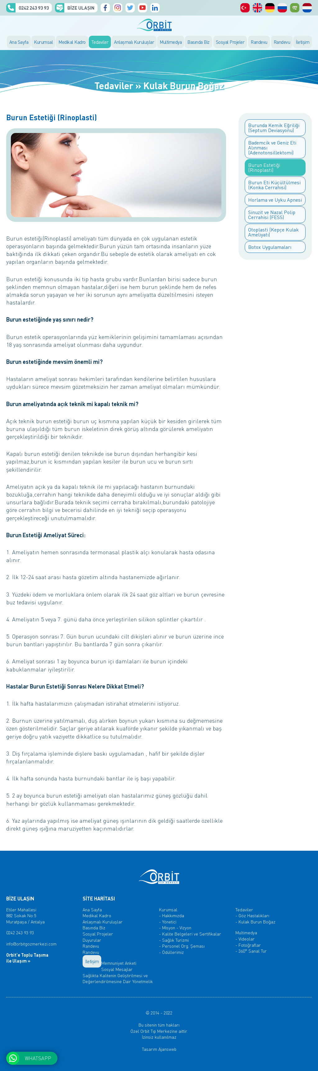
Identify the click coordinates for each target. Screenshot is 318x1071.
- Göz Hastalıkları (252, 915)
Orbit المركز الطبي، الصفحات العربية (294, 7)
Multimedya (171, 42)
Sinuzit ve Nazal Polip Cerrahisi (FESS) (271, 214)
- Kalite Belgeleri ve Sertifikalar (190, 933)
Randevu (259, 42)
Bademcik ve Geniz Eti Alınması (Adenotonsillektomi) (272, 147)
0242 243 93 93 (34, 8)
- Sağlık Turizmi (174, 940)
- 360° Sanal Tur (251, 951)
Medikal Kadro (72, 42)
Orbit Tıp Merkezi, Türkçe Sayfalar (245, 7)
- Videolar (245, 938)
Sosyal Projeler (230, 42)
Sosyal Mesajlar (117, 969)
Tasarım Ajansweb (159, 1049)
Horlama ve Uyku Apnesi (275, 199)
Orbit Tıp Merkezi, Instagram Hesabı (117, 7)
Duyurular (92, 940)
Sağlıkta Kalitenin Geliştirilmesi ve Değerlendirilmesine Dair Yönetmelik (118, 978)
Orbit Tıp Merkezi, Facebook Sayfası (105, 7)
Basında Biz (198, 42)
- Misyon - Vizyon (175, 927)
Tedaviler (100, 42)
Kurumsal (43, 42)
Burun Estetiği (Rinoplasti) (264, 167)
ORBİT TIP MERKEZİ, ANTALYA (159, 25)
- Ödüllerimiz (171, 952)
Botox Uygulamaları (269, 247)
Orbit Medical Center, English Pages (257, 7)
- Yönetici (167, 921)
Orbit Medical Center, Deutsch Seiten (270, 7)
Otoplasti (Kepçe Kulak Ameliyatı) (273, 232)
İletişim (302, 42)
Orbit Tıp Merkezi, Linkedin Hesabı (155, 7)
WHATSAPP (38, 1058)
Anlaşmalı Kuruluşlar (134, 42)
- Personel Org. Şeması (182, 946)
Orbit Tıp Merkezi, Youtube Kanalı (142, 7)
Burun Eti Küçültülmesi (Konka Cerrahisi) (274, 184)
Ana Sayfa (19, 42)
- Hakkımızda (171, 915)
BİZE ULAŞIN (80, 8)
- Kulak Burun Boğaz (255, 921)
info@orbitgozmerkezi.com (31, 943)
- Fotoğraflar (248, 945)
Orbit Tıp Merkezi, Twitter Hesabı (130, 7)
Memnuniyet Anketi (118, 963)
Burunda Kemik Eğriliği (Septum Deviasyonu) (273, 127)
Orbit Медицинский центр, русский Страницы (282, 7)
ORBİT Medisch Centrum (307, 7)
